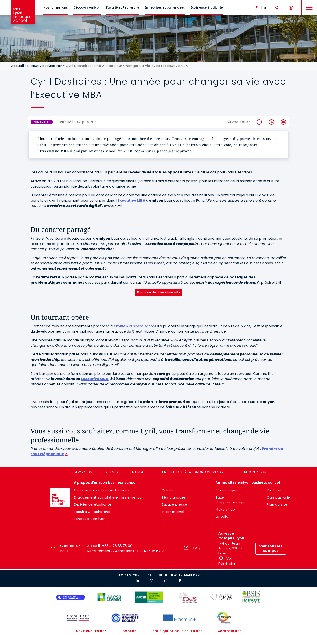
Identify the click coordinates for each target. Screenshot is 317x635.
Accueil (17, 65)
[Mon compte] (291, 8)
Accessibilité (229, 631)
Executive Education (44, 65)
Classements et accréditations (101, 490)
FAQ (196, 547)
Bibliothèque (227, 490)
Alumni (137, 471)
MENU (308, 4)
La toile (222, 516)
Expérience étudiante (206, 8)
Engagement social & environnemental (108, 497)
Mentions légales (91, 631)
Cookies (129, 631)
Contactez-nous (70, 548)
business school (135, 326)
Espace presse (174, 504)
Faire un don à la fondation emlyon (192, 471)
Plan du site (277, 504)
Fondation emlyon (90, 518)
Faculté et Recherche (122, 8)
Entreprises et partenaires (165, 8)
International (173, 511)
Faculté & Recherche (92, 511)
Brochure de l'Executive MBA (158, 292)
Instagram (259, 122)
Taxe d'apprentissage (230, 500)
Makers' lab (225, 509)
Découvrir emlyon (87, 8)
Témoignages (174, 497)
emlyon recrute (256, 471)
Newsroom (83, 471)
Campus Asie (278, 497)
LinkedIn (283, 122)
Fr (257, 7)
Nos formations (55, 8)
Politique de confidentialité (177, 631)
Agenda (112, 471)
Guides (168, 490)
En (266, 7)
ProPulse (274, 490)
